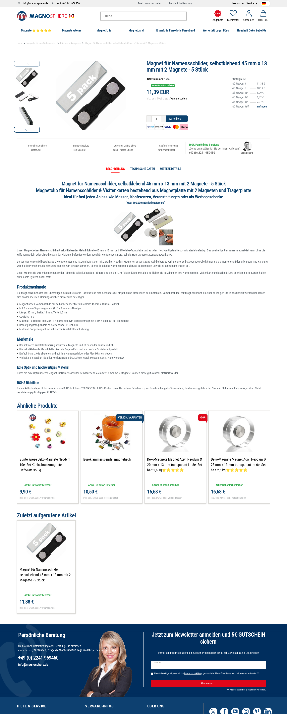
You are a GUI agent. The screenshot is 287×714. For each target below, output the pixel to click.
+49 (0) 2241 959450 (68, 3)
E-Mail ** (157, 663)
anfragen (262, 106)
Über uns (236, 3)
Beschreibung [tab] (115, 169)
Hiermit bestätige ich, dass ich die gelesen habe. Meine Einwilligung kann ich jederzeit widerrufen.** (206, 673)
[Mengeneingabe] (156, 118)
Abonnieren (232, 683)
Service (250, 3)
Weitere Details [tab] (170, 169)
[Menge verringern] (149, 119)
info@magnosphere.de (35, 3)
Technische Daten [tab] (142, 169)
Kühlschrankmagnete (70, 43)
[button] (27, 130)
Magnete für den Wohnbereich (41, 43)
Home (19, 43)
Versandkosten (178, 98)
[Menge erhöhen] (163, 119)
